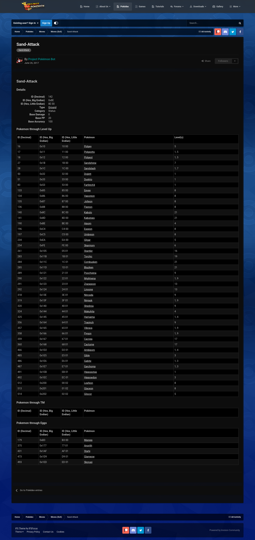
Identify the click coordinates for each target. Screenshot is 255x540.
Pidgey (88, 146)
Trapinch (89, 322)
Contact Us (48, 532)
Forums (195, 9)
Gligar (87, 240)
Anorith (88, 445)
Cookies (60, 532)
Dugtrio (88, 179)
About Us (121, 9)
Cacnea (88, 339)
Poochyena (90, 273)
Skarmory (89, 245)
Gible (87, 355)
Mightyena (90, 278)
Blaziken (88, 267)
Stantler (88, 251)
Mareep (88, 440)
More (236, 9)
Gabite (87, 361)
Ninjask (88, 300)
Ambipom (89, 350)
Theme (19, 532)
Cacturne (89, 344)
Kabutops (89, 217)
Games (159, 9)
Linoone (88, 289)
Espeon (88, 228)
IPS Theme (20, 528)
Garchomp (90, 366)
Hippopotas (90, 372)
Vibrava (88, 328)
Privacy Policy (33, 532)
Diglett (87, 173)
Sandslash (90, 168)
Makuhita (89, 311)
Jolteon (88, 201)
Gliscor (88, 394)
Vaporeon (89, 195)
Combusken (90, 262)
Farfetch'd (89, 184)
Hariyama (89, 317)
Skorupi (88, 462)
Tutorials (176, 9)
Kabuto (88, 212)
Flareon (88, 206)
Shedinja (89, 306)
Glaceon (88, 388)
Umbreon (89, 234)
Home (103, 9)
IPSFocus (33, 528)
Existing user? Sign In (25, 23)
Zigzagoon (90, 284)
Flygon (87, 333)
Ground (52, 107)
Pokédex (141, 9)
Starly (87, 451)
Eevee (87, 190)
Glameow (89, 456)
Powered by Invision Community (224, 530)
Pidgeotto (89, 151)
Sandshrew (90, 162)
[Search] (199, 23)
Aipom (87, 223)
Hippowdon (90, 377)
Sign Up (46, 23)
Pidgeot (88, 157)
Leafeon (88, 383)
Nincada (88, 295)
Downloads (216, 9)
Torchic (88, 256)
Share (206, 61)
